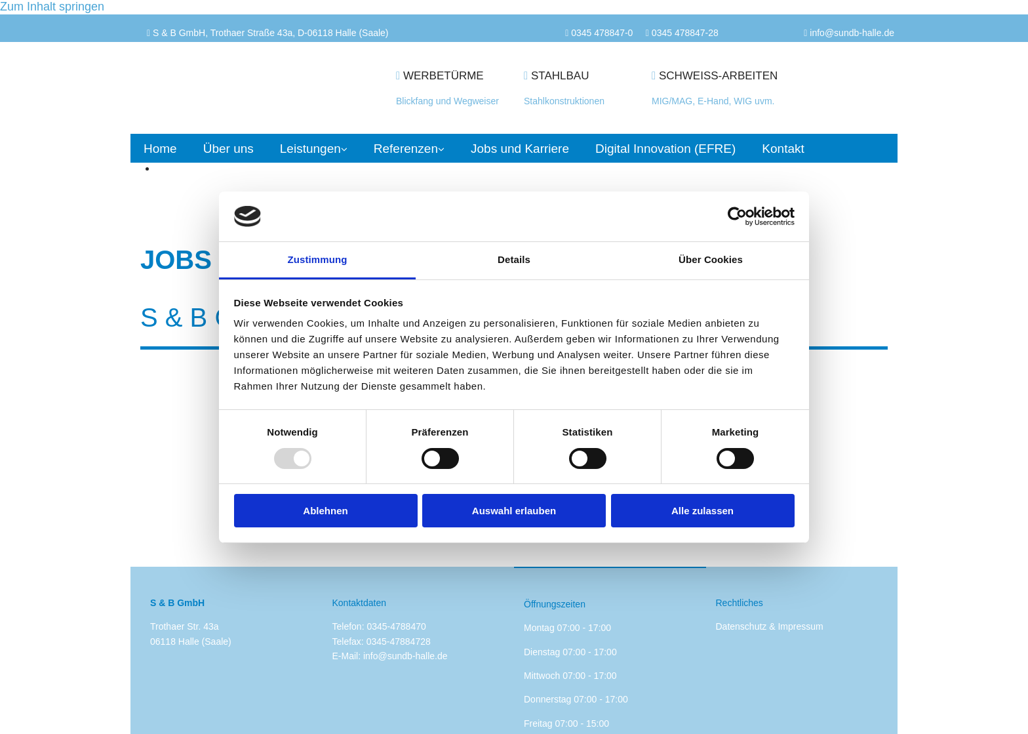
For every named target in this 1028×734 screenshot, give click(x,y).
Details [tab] (514, 259)
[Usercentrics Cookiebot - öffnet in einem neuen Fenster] (737, 216)
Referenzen (406, 148)
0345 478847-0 (602, 33)
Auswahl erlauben (514, 510)
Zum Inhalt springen (52, 6)
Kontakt (783, 148)
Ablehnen (325, 510)
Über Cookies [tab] (711, 259)
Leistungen (310, 148)
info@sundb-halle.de (405, 656)
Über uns (228, 148)
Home (160, 148)
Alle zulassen (702, 510)
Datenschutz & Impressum (769, 626)
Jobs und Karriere (520, 148)
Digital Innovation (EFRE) (665, 148)
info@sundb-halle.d (849, 33)
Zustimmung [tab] (317, 259)
